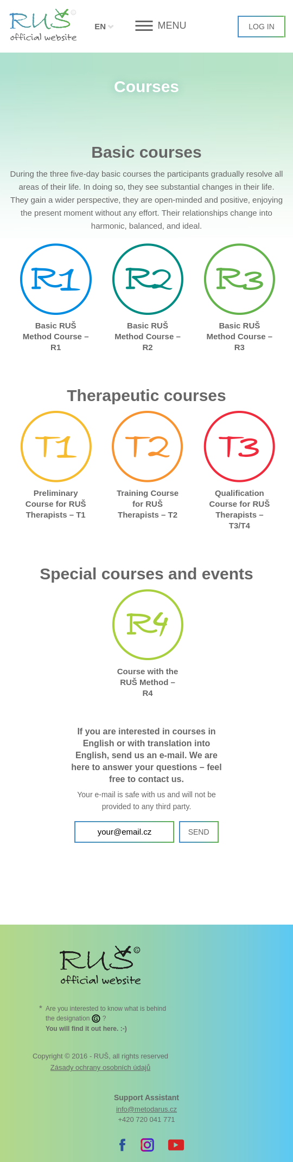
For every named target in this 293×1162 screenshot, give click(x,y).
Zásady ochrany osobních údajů (100, 1067)
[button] (146, 25)
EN (100, 26)
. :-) (86, 1028)
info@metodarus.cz (146, 1109)
